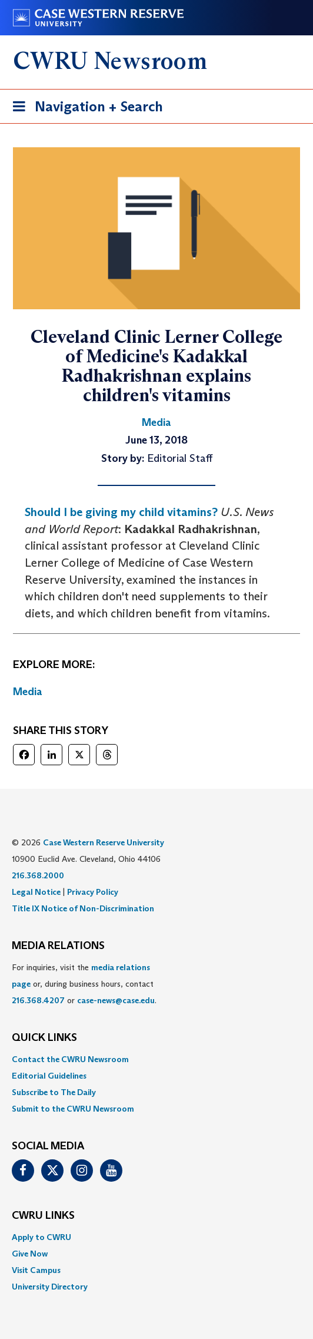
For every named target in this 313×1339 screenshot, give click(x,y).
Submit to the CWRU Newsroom (73, 1108)
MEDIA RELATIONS (58, 946)
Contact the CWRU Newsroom (70, 1059)
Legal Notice (36, 892)
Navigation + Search (84, 108)
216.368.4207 (38, 1000)
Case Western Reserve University (103, 842)
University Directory (50, 1286)
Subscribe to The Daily (54, 1092)
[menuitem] (156, 1059)
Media (27, 691)
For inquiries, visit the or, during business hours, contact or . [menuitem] (84, 984)
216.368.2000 (38, 875)
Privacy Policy (92, 892)
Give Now (30, 1253)
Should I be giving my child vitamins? (121, 512)
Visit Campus (36, 1270)
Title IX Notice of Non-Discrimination (83, 908)
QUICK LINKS (44, 1038)
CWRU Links (43, 1216)
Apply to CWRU (41, 1237)
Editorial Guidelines (49, 1075)
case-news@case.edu (116, 1000)
